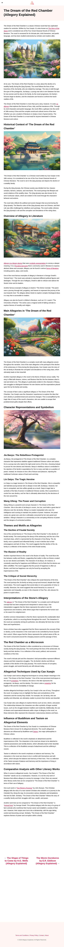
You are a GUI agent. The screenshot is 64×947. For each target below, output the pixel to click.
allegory (9, 602)
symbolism (14, 681)
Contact (41, 935)
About (47, 935)
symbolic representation (37, 263)
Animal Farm (8, 805)
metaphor (48, 683)
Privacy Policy (34, 935)
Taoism (35, 731)
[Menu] (2, 2)
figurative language (21, 266)
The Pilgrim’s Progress (24, 788)
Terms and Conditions (22, 935)
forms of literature (52, 268)
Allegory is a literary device (13, 263)
